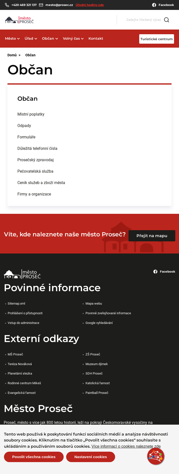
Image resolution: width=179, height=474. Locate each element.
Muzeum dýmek (97, 364)
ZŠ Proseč (93, 354)
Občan (48, 38)
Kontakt (96, 38)
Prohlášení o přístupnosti (25, 313)
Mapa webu (94, 303)
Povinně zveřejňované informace (108, 313)
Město (10, 38)
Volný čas (71, 38)
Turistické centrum (156, 39)
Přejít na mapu (151, 235)
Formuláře (26, 136)
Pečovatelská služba (35, 171)
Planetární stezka (20, 373)
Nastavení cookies (90, 457)
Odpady (24, 125)
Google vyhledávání (99, 322)
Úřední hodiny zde (90, 5)
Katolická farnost (98, 383)
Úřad (29, 38)
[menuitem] (89, 114)
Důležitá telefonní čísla (37, 148)
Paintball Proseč (97, 392)
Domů (12, 55)
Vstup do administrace (23, 322)
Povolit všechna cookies (33, 457)
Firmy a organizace (34, 193)
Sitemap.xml (16, 303)
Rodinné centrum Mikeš (24, 383)
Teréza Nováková (20, 364)
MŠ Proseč (15, 354)
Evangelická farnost (22, 392)
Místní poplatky (31, 114)
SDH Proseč (94, 373)
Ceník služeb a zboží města (41, 182)
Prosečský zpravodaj (35, 159)
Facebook (163, 5)
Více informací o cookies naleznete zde (126, 447)
